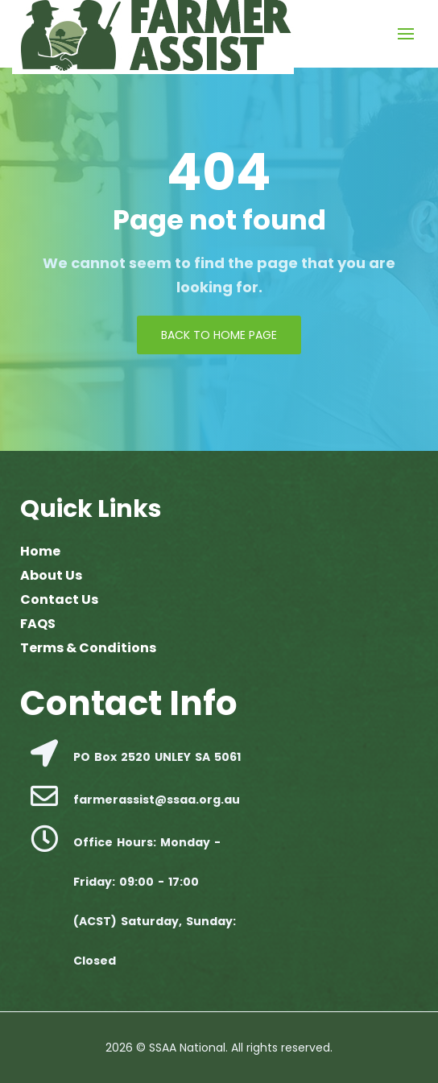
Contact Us (59, 599)
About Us (51, 575)
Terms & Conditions (88, 648)
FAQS (38, 623)
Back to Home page (219, 335)
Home (40, 551)
